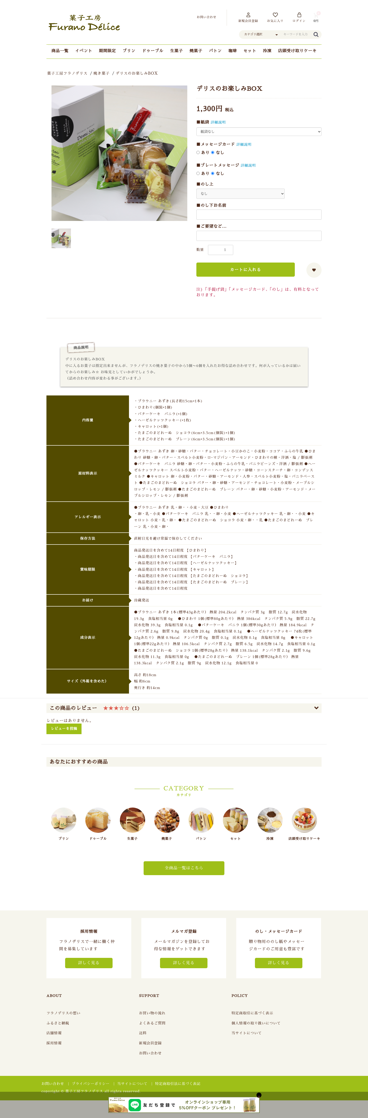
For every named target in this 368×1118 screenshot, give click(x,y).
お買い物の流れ (152, 1013)
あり (203, 153)
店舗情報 (54, 1033)
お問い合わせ (150, 1053)
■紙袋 (202, 122)
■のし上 (205, 184)
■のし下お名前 (211, 206)
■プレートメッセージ (217, 165)
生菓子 (176, 51)
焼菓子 (196, 51)
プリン (128, 51)
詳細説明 (218, 122)
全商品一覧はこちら (184, 868)
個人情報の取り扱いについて (256, 1023)
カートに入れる (245, 270)
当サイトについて (246, 1033)
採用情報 (54, 1043)
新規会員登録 (150, 1043)
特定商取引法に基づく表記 (178, 1083)
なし (217, 153)
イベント (83, 51)
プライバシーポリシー (91, 1083)
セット (250, 51)
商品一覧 (59, 51)
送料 (143, 1033)
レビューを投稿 (64, 728)
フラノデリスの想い (63, 1013)
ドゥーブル (152, 51)
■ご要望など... (211, 226)
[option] (119, 153)
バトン (215, 51)
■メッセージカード (215, 144)
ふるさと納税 (57, 1023)
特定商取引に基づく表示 (252, 1013)
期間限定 (107, 51)
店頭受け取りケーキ (297, 51)
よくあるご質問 (152, 1023)
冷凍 (267, 51)
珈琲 (232, 51)
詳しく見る (88, 963)
